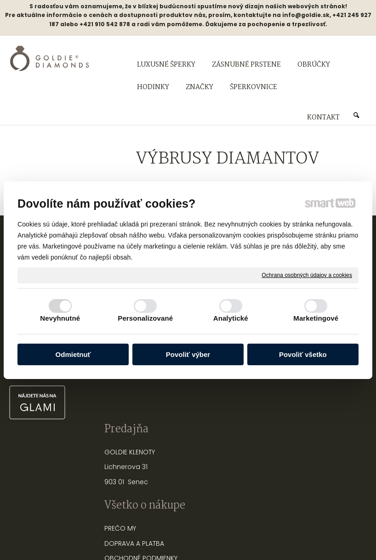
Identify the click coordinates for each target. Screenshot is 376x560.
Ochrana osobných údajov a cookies (307, 275)
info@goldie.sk (306, 15)
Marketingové (315, 318)
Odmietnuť (73, 354)
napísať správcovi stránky (158, 528)
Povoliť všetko (303, 354)
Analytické (230, 318)
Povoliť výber (188, 354)
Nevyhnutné (60, 318)
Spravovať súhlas (342, 528)
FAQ (167, 391)
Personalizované (145, 318)
